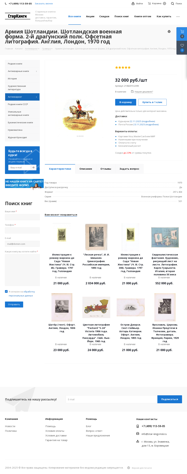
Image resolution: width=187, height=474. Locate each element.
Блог (88, 426)
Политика (11, 430)
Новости (10, 426)
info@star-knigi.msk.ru (154, 434)
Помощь (50, 426)
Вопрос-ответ (94, 430)
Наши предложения (98, 435)
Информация (54, 418)
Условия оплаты (54, 430)
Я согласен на (22, 293)
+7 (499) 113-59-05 (153, 426)
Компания (11, 418)
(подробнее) (148, 121)
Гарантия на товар (56, 440)
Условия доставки (56, 435)
